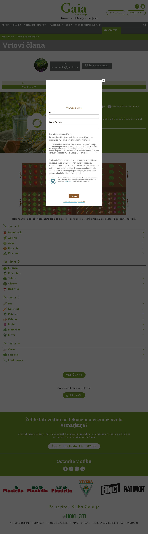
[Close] (103, 80)
